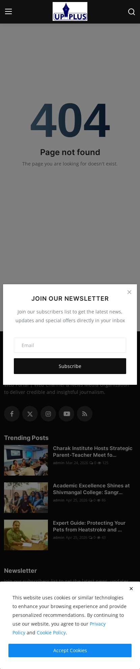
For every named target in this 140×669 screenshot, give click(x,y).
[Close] (129, 292)
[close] (131, 588)
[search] (131, 11)
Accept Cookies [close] (70, 650)
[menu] (8, 11)
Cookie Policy (51, 632)
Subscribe (70, 366)
